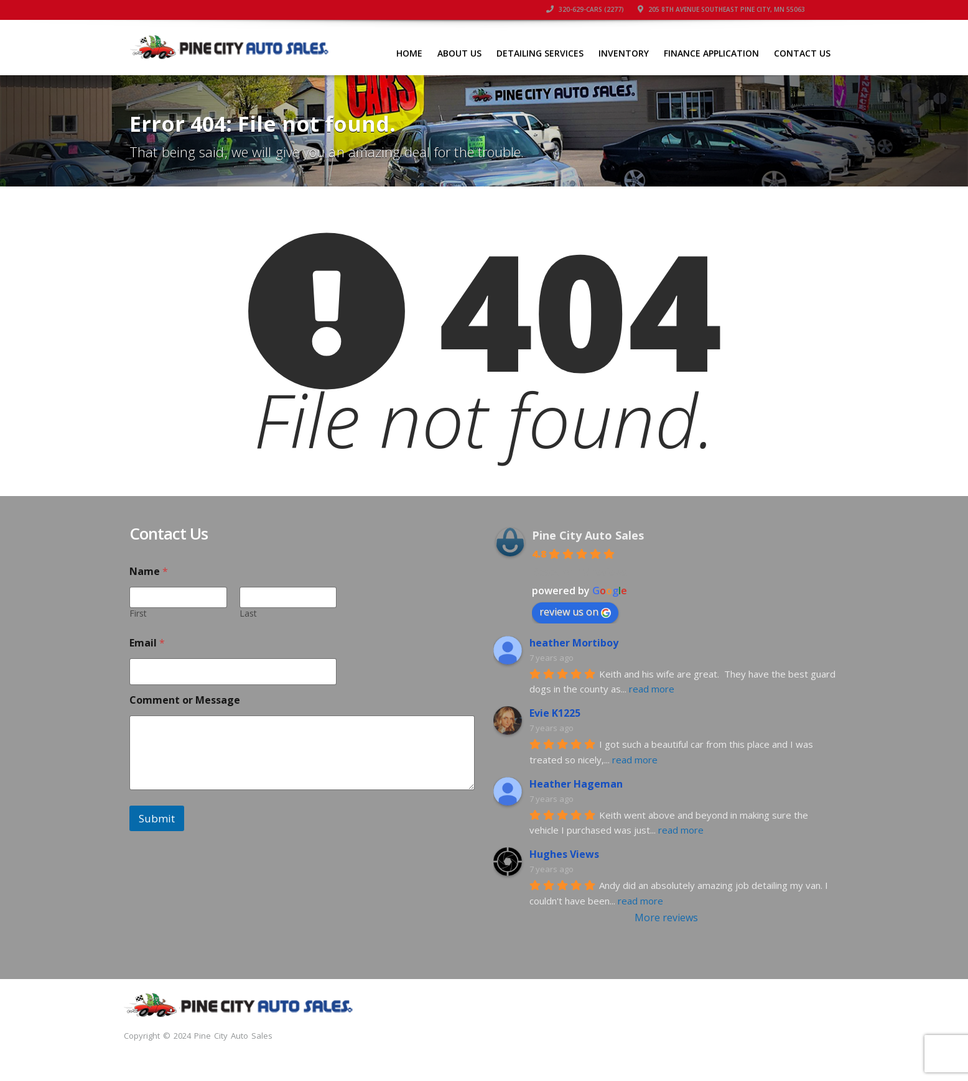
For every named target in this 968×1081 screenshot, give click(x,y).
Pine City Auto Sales (588, 535)
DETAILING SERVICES (540, 53)
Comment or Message (184, 700)
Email (147, 643)
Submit (157, 818)
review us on (575, 612)
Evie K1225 (554, 713)
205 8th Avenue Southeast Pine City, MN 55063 (721, 9)
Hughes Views (564, 854)
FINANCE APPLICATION (711, 53)
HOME (409, 53)
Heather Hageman (576, 784)
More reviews (666, 917)
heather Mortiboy (573, 643)
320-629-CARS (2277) (585, 9)
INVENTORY (623, 53)
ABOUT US (459, 53)
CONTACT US (802, 53)
